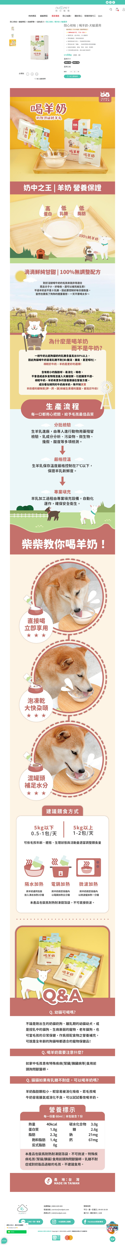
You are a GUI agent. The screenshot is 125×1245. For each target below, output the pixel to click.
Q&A (100, 16)
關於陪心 (78, 16)
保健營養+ (31, 22)
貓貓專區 (44, 16)
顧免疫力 (40, 22)
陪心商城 (13, 22)
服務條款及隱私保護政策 (44, 1231)
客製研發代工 (90, 16)
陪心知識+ (67, 16)
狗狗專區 (32, 16)
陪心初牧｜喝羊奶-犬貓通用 (56, 22)
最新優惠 (55, 16)
